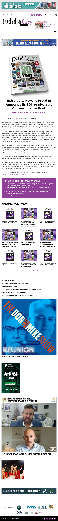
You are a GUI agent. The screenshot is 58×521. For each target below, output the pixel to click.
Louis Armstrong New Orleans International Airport (15, 283)
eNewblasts (48, 15)
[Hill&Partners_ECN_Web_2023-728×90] (29, 494)
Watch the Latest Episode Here (15, 356)
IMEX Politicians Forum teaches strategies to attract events (17, 295)
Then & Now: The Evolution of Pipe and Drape (28, 243)
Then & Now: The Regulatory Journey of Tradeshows (48, 264)
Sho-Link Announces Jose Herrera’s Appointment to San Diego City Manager (21, 289)
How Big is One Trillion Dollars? (10, 286)
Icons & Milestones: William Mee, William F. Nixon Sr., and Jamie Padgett (48, 244)
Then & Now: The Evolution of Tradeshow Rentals (47, 222)
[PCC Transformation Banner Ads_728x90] (29, 45)
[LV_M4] (13, 479)
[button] (56, 14)
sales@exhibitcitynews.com (16, 193)
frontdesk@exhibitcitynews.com (16, 174)
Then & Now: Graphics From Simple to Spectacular (10, 222)
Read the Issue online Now (29, 112)
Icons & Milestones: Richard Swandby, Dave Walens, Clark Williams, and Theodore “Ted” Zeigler (29, 223)
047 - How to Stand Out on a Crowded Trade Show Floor (26, 454)
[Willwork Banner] (29, 8)
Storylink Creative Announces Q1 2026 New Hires (14, 292)
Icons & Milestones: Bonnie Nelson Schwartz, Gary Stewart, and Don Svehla (10, 244)
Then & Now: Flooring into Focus (9, 264)
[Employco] (11, 392)
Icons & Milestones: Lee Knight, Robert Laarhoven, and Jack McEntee (28, 264)
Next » (37, 270)
